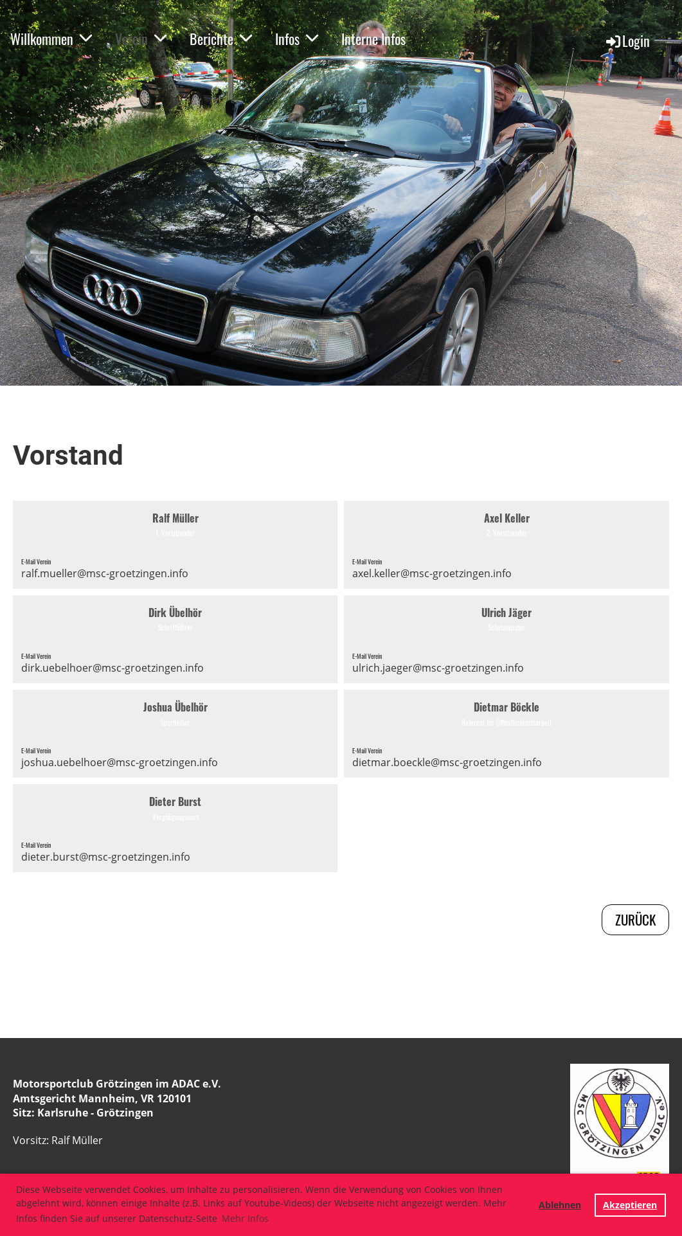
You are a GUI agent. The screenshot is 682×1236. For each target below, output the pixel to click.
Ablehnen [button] (560, 1205)
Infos (296, 38)
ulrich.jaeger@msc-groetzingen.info (438, 668)
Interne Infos (373, 38)
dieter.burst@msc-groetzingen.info (105, 857)
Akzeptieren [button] (630, 1205)
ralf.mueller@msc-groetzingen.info (104, 573)
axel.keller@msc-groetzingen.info (432, 573)
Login (627, 40)
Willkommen (51, 38)
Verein (140, 38)
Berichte (221, 38)
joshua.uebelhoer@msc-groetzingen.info (119, 762)
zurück (635, 919)
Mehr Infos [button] (245, 1218)
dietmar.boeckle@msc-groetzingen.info (447, 762)
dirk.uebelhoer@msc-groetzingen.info (112, 668)
